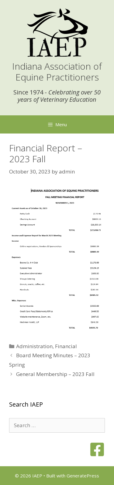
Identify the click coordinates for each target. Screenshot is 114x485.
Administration (34, 346)
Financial (66, 346)
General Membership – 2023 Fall (55, 374)
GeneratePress (83, 476)
